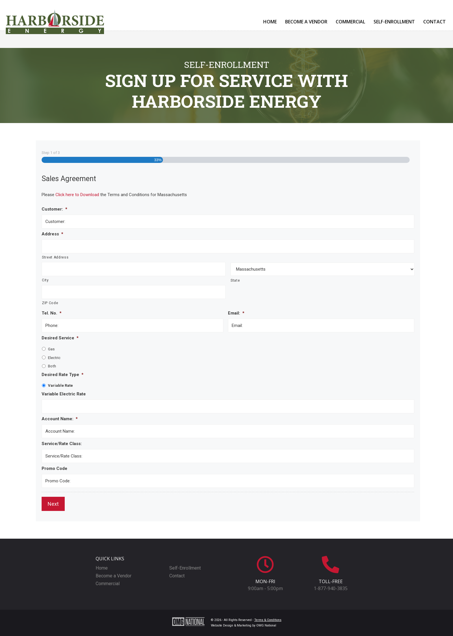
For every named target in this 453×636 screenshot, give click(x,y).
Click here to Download (77, 194)
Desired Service (60, 338)
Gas (51, 349)
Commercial (350, 22)
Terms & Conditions (267, 620)
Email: (236, 313)
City (45, 280)
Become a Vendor (306, 22)
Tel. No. (52, 313)
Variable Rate (60, 385)
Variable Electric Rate (64, 394)
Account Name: (60, 418)
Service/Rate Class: (62, 443)
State (235, 280)
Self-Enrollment (394, 22)
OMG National (266, 625)
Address (52, 234)
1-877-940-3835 (331, 588)
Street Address (55, 257)
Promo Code (54, 468)
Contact (434, 22)
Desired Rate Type (62, 374)
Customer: (54, 209)
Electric (54, 358)
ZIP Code (50, 303)
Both (52, 366)
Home (270, 22)
